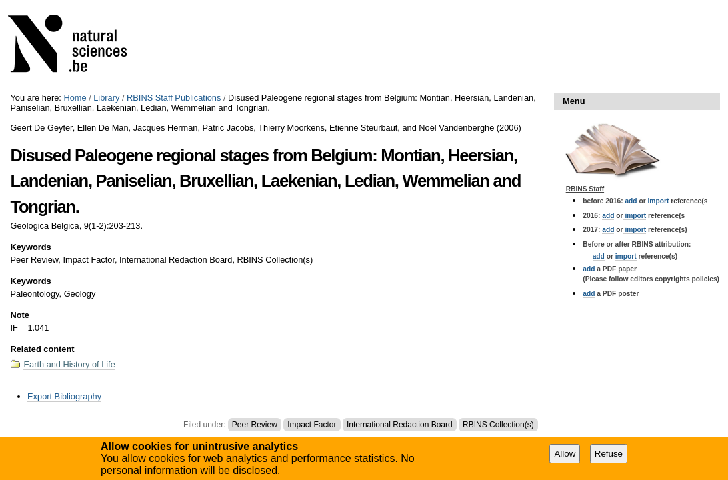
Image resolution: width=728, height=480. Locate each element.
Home (74, 98)
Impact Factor (311, 424)
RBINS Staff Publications (174, 98)
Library (106, 98)
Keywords (30, 247)
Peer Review (254, 424)
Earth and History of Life (69, 364)
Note (19, 315)
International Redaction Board (400, 424)
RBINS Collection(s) (498, 424)
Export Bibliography (64, 396)
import (657, 201)
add (631, 201)
